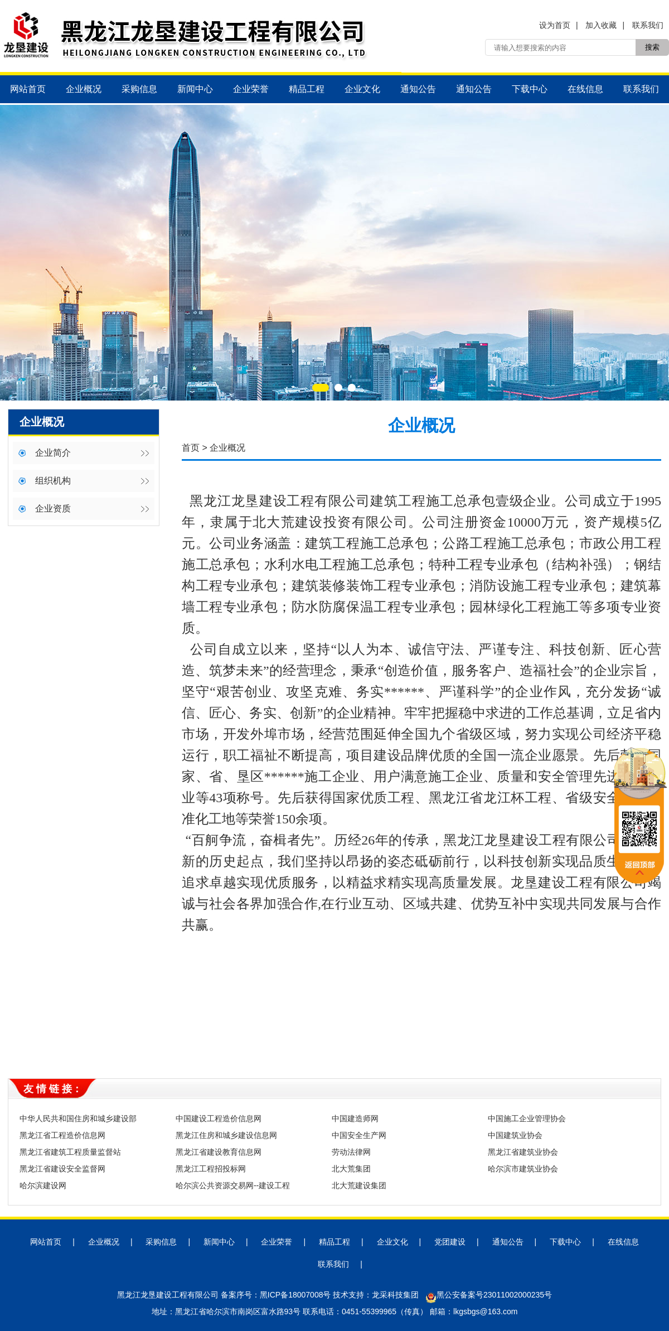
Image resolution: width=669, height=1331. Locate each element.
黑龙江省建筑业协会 (523, 1151)
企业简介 (53, 452)
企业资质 (53, 508)
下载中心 (529, 89)
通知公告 (418, 89)
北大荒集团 (351, 1168)
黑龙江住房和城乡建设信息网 (226, 1135)
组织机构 (53, 480)
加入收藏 (601, 25)
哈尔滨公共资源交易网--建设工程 (233, 1185)
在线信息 (585, 89)
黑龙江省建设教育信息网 (218, 1151)
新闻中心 (195, 89)
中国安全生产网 (359, 1135)
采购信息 (139, 89)
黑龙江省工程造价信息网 (62, 1135)
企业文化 (362, 89)
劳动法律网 (351, 1151)
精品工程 (306, 89)
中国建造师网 (355, 1118)
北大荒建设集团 (359, 1185)
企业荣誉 (251, 89)
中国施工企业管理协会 (527, 1118)
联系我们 (647, 25)
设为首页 (554, 25)
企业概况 (83, 89)
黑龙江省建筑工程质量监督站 (70, 1151)
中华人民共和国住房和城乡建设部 (78, 1118)
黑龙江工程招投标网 (211, 1168)
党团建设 (450, 1241)
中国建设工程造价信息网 (218, 1118)
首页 (191, 447)
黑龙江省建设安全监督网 (62, 1168)
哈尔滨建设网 (43, 1185)
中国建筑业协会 (515, 1135)
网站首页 (28, 89)
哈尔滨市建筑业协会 (523, 1168)
